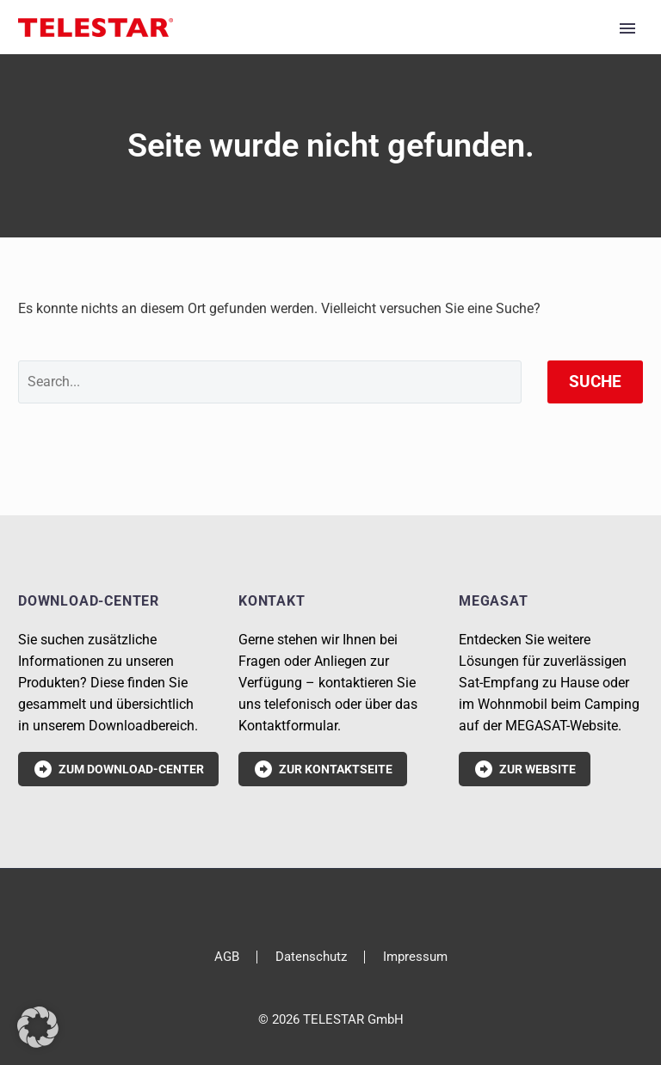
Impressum (415, 957)
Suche (595, 381)
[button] (38, 1027)
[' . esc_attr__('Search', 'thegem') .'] (270, 381)
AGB (226, 957)
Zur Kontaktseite (322, 769)
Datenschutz (311, 957)
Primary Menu (627, 28)
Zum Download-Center (118, 769)
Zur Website (524, 769)
